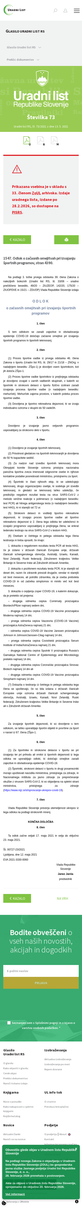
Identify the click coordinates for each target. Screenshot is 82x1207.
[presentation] (41, 1007)
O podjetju (50, 1134)
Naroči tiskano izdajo (15, 1083)
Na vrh (62, 898)
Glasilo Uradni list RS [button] (24, 47)
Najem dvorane (53, 1069)
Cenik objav (10, 1073)
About (65, 1134)
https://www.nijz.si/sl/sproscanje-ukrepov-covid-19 (33, 790)
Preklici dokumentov (15, 1078)
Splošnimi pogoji (46, 1023)
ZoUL (36, 192)
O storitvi (50, 1101)
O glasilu (8, 1063)
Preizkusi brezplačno (56, 1106)
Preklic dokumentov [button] (23, 60)
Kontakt (49, 1139)
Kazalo (17, 239)
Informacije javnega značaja (60, 1144)
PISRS (17, 212)
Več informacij (15, 1194)
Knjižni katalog (11, 1116)
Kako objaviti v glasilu (15, 1068)
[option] (41, 117)
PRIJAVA (41, 983)
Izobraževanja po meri (57, 1064)
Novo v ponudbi (12, 1101)
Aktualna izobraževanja (57, 1059)
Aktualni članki (11, 1134)
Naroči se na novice (14, 1139)
